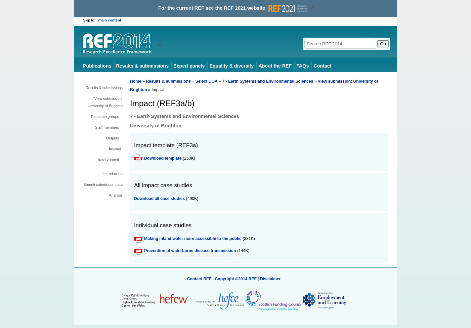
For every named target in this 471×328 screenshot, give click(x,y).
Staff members (107, 127)
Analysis (116, 195)
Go (383, 43)
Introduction (113, 174)
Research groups (105, 117)
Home (135, 81)
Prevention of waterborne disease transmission (190, 250)
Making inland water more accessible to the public (193, 238)
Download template (162, 158)
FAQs (302, 66)
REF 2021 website (266, 8)
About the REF (275, 66)
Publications (97, 66)
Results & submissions (142, 66)
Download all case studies (159, 198)
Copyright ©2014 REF (236, 279)
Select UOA (207, 81)
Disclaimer (270, 279)
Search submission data (103, 184)
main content (109, 20)
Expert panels (189, 66)
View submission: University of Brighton (105, 102)
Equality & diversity (231, 66)
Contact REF (199, 279)
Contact (322, 66)
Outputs (112, 138)
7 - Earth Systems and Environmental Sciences (267, 81)
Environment (108, 159)
